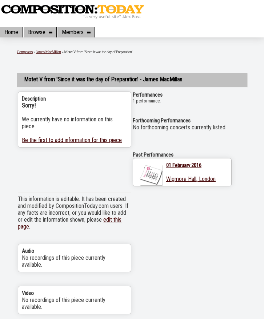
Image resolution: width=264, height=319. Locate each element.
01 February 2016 (183, 165)
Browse (40, 32)
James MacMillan (48, 51)
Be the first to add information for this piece (72, 140)
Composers (25, 51)
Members (76, 32)
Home (11, 32)
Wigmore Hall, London (191, 178)
